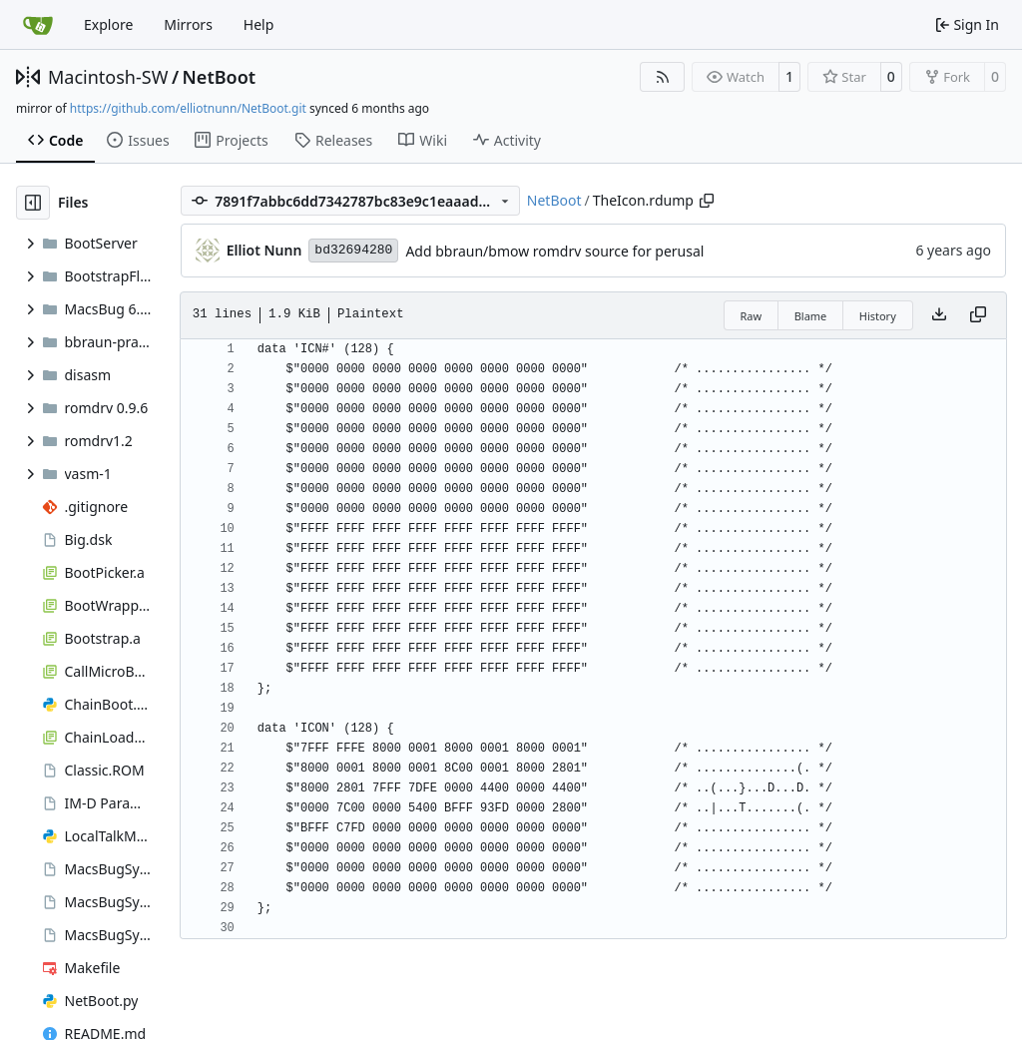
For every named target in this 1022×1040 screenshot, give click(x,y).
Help (259, 24)
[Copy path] (707, 201)
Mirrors (188, 24)
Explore (108, 24)
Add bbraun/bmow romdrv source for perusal (554, 251)
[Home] (38, 25)
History (877, 315)
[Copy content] (978, 315)
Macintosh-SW (108, 77)
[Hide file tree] (33, 203)
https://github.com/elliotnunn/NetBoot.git (188, 108)
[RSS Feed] (663, 77)
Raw (752, 315)
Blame (810, 315)
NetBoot (219, 77)
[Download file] (939, 315)
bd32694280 (353, 250)
